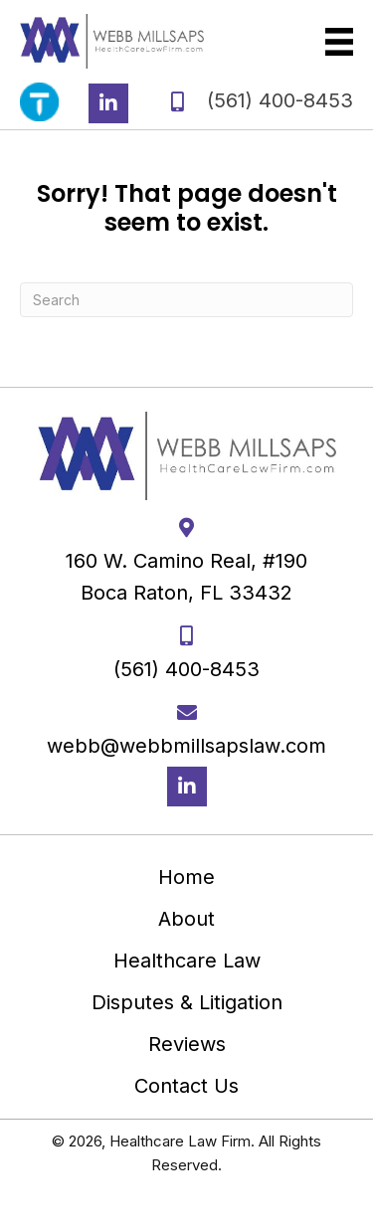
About (186, 919)
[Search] (186, 299)
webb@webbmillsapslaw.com (186, 746)
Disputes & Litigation (187, 1002)
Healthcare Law (187, 960)
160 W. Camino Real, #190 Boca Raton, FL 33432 (186, 577)
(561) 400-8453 (280, 100)
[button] (108, 103)
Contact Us (186, 1086)
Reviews (187, 1044)
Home (186, 877)
